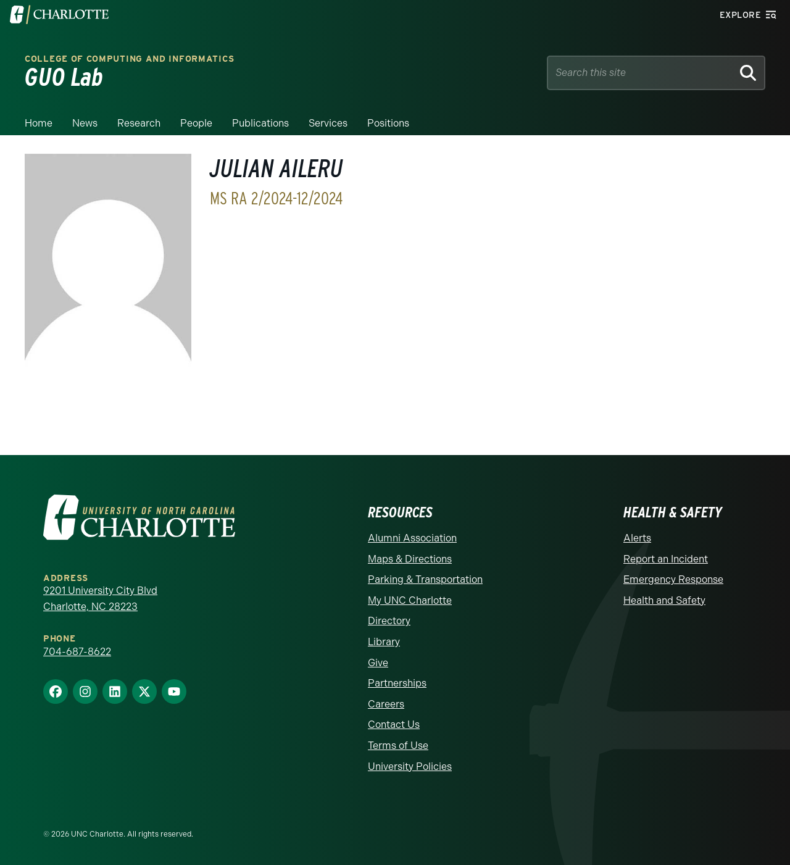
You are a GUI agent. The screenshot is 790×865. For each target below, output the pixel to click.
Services (328, 123)
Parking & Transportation (425, 579)
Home (38, 123)
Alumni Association (412, 538)
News (85, 123)
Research (138, 123)
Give (378, 663)
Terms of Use (398, 745)
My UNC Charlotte (410, 600)
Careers (386, 704)
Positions (388, 123)
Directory (389, 621)
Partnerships (397, 683)
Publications (260, 123)
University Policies (410, 766)
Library (384, 642)
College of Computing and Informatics (129, 59)
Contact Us (394, 724)
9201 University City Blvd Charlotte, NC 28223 (100, 598)
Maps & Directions (410, 559)
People (196, 123)
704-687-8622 (77, 652)
